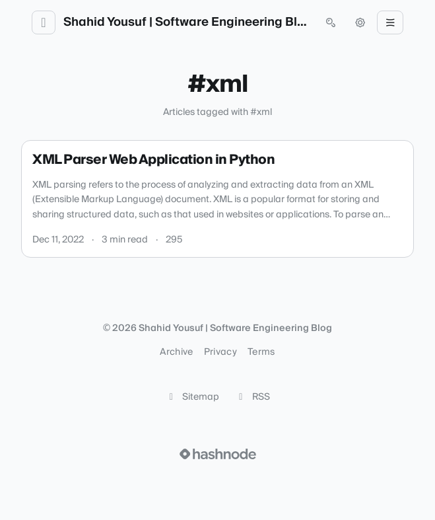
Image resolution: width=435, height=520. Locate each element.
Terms (261, 352)
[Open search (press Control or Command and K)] (331, 22)
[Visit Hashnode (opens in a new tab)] (217, 454)
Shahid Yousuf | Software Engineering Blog (187, 22)
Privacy (220, 352)
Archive (176, 352)
